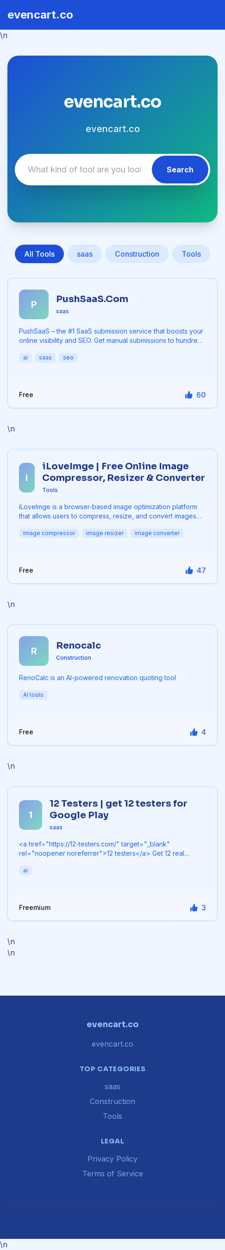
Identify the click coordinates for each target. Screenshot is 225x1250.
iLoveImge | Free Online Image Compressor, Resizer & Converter (123, 472)
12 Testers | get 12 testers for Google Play (119, 809)
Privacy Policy (113, 1158)
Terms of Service (112, 1173)
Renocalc (78, 645)
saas (85, 254)
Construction (137, 254)
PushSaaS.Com (92, 299)
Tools (191, 254)
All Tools (39, 254)
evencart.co (40, 14)
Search (180, 169)
